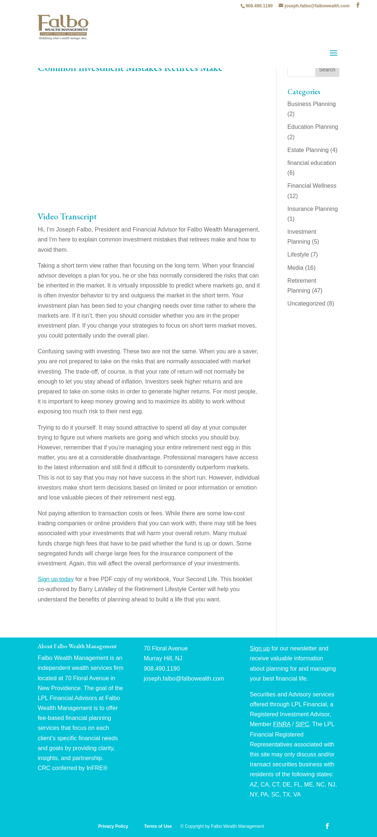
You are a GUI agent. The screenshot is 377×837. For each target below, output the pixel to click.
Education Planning (313, 127)
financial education (312, 163)
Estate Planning (308, 150)
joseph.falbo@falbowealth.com (184, 678)
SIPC (302, 724)
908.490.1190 (259, 5)
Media (296, 268)
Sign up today (56, 579)
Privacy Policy (114, 826)
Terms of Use (158, 826)
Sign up (260, 648)
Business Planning (312, 104)
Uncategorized (306, 303)
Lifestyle (298, 254)
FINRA (281, 724)
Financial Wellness (312, 186)
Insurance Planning (313, 209)
